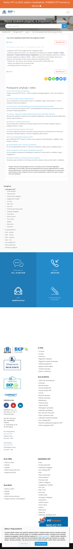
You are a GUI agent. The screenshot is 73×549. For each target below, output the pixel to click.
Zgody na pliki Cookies (46, 366)
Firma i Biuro (10, 219)
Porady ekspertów (10, 230)
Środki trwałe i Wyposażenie (15, 209)
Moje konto (10, 224)
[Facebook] (64, 78)
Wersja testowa (44, 385)
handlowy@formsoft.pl (10, 447)
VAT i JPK (9, 201)
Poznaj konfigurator (45, 388)
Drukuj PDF (60, 42)
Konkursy (42, 356)
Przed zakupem (11, 191)
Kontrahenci (10, 214)
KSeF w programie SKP (46, 425)
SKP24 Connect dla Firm (12, 470)
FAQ (40, 472)
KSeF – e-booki (9, 235)
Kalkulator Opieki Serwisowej (48, 418)
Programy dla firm (10, 472)
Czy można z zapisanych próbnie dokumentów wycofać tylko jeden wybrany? (31, 114)
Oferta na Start (9, 462)
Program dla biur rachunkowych (15, 499)
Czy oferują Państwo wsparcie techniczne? (20, 129)
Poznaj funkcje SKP (45, 390)
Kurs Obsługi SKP (45, 420)
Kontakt (41, 354)
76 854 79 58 (9, 434)
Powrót (9, 42)
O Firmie (41, 351)
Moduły (7, 465)
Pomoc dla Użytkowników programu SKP (20, 137)
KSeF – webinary (9, 237)
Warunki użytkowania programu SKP (51, 423)
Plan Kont (10, 206)
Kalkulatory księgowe (11, 247)
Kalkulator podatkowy (46, 410)
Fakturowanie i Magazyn (14, 196)
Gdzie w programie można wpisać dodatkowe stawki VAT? (25, 150)
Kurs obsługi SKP (10, 242)
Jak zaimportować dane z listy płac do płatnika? (21, 145)
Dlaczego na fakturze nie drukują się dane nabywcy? (23, 158)
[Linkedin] (57, 78)
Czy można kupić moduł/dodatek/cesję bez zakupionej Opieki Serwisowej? (30, 106)
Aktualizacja (42, 400)
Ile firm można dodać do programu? (18, 91)
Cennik (41, 393)
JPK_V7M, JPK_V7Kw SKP (46, 413)
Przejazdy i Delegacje (13, 211)
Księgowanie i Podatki (13, 199)
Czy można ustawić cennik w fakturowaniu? (20, 99)
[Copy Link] (46, 78)
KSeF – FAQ (8, 240)
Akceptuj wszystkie (41, 543)
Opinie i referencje (45, 371)
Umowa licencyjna (44, 369)
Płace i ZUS (10, 204)
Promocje (42, 383)
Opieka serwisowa (44, 398)
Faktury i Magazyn (44, 482)
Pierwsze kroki (11, 194)
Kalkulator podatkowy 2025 (47, 515)
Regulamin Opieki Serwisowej (48, 361)
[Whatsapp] (53, 78)
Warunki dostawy (44, 395)
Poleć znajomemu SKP (46, 415)
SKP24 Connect (11, 216)
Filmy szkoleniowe (10, 245)
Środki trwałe (43, 495)
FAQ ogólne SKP (18, 32)
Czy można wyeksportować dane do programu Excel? (25, 38)
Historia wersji (43, 403)
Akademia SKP (6, 32)
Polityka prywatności (45, 364)
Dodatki (7, 467)
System (27, 32)
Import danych (43, 405)
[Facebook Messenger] (61, 78)
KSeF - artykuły (9, 232)
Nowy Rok (10, 227)
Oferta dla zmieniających (47, 380)
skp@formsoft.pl (8, 436)
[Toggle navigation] (68, 12)
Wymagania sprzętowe (46, 408)
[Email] (49, 78)
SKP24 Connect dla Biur (12, 496)
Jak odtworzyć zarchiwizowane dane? (18, 122)
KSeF (40, 462)
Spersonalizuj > (24, 543)
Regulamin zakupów (45, 359)
